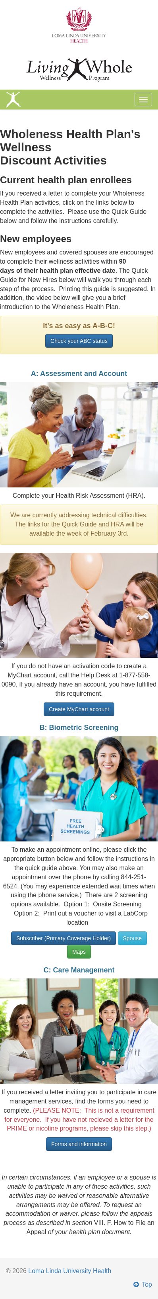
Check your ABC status (79, 341)
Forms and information (79, 1144)
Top (142, 1284)
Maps (79, 952)
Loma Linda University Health (69, 1271)
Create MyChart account (79, 709)
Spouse (132, 938)
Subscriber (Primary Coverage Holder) (63, 938)
